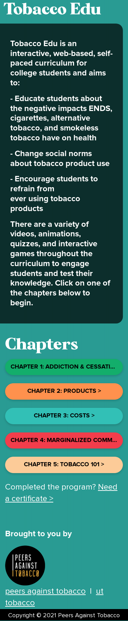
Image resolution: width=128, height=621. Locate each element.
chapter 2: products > (64, 391)
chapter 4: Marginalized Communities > (67, 440)
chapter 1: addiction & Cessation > (67, 367)
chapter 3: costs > (64, 416)
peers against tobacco (45, 591)
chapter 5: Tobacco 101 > (64, 464)
